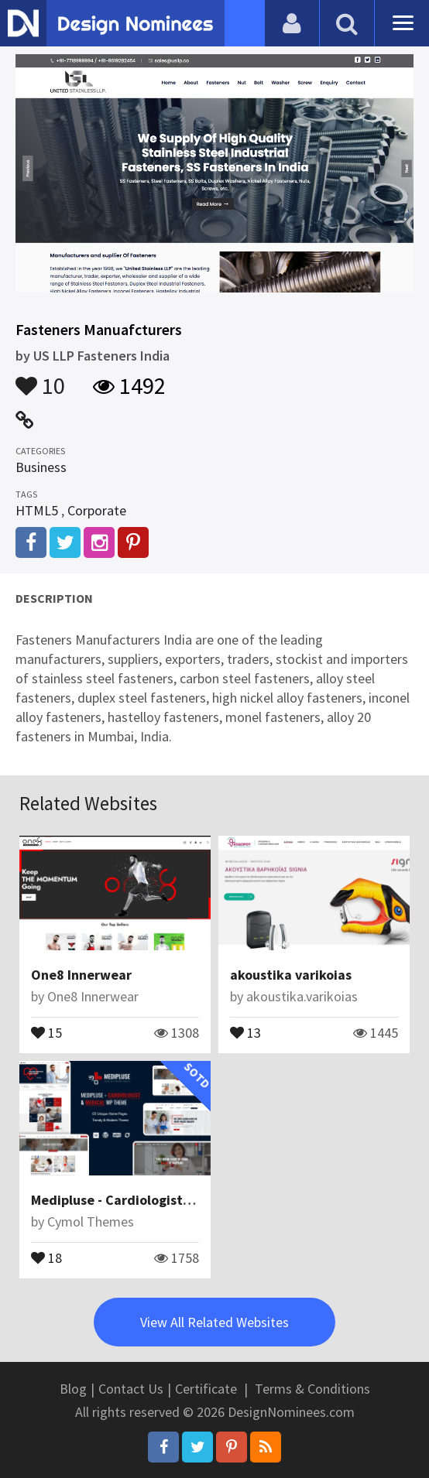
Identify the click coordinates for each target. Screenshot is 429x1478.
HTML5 (36, 510)
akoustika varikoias (291, 975)
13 (245, 1031)
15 (46, 1031)
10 (40, 378)
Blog (73, 1389)
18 (46, 1256)
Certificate (206, 1389)
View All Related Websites (214, 1322)
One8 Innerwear (81, 975)
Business (41, 467)
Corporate (96, 510)
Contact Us (130, 1389)
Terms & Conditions (312, 1389)
